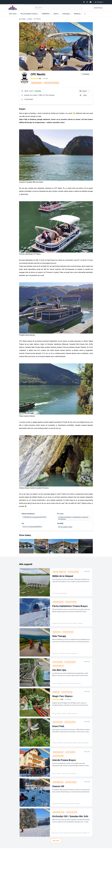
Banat (56, 14)
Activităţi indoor (58, 662)
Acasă (23, 19)
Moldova (78, 14)
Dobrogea (67, 14)
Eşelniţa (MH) (36, 83)
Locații (29, 19)
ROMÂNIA (46, 14)
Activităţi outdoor (51, 83)
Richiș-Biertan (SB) (58, 665)
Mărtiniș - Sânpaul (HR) (59, 571)
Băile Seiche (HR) (57, 722)
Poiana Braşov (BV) (58, 601)
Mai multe (56, 841)
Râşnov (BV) (56, 692)
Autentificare (98, 8)
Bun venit (13, 14)
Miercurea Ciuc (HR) (58, 812)
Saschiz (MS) (56, 632)
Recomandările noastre (30, 14)
